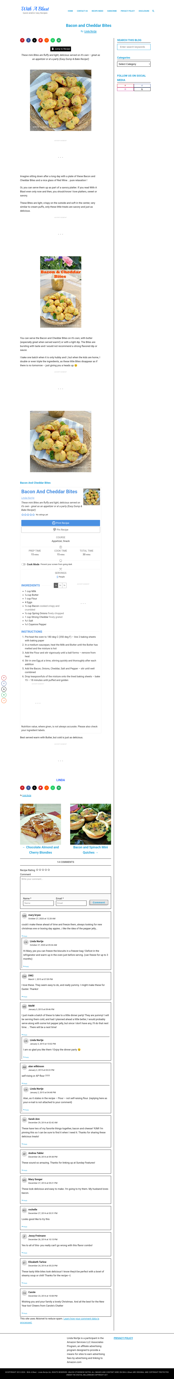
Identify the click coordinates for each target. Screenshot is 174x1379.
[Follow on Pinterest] (125, 85)
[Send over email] (59, 40)
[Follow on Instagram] (125, 89)
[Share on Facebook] (28, 40)
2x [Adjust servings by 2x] (60, 585)
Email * (60, 898)
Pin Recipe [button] (60, 529)
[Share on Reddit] (46, 40)
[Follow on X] (142, 89)
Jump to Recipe (60, 49)
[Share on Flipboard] (40, 40)
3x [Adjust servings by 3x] (64, 585)
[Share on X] (34, 40)
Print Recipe (60, 523)
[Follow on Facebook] (142, 85)
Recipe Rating (27, 870)
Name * (27, 898)
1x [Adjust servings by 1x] (56, 585)
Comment (25, 874)
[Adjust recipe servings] (57, 576)
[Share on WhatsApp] (53, 40)
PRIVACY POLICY (123, 1338)
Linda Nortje (90, 31)
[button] (22, 515)
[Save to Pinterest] (22, 40)
